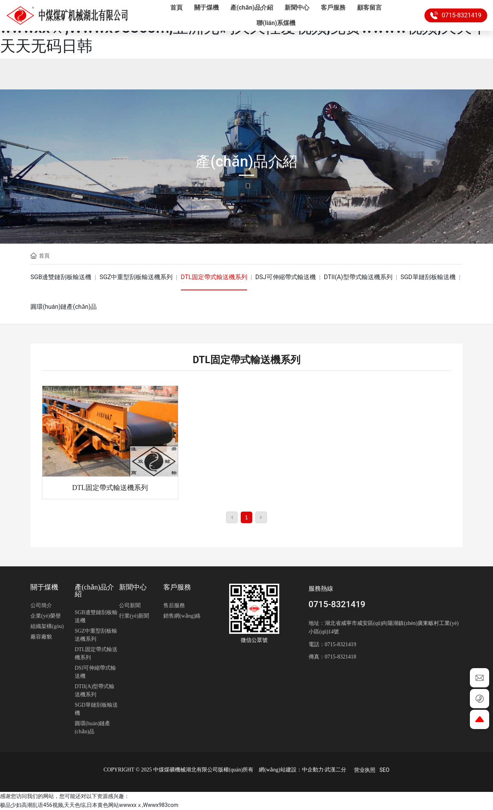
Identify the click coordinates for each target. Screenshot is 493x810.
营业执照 (365, 770)
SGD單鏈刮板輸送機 (428, 277)
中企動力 (313, 770)
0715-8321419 (455, 15)
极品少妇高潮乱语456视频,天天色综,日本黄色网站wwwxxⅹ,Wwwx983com (89, 805)
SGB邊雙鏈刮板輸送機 (60, 277)
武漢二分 (335, 770)
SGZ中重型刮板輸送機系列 (136, 277)
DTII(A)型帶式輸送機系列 (358, 277)
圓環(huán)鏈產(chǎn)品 (63, 306)
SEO (384, 770)
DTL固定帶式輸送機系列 (214, 277)
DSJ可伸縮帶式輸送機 (285, 277)
